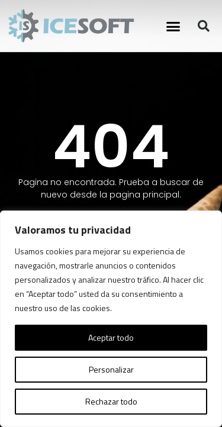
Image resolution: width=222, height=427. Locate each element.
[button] (173, 26)
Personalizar (111, 369)
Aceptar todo (111, 337)
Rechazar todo (111, 401)
